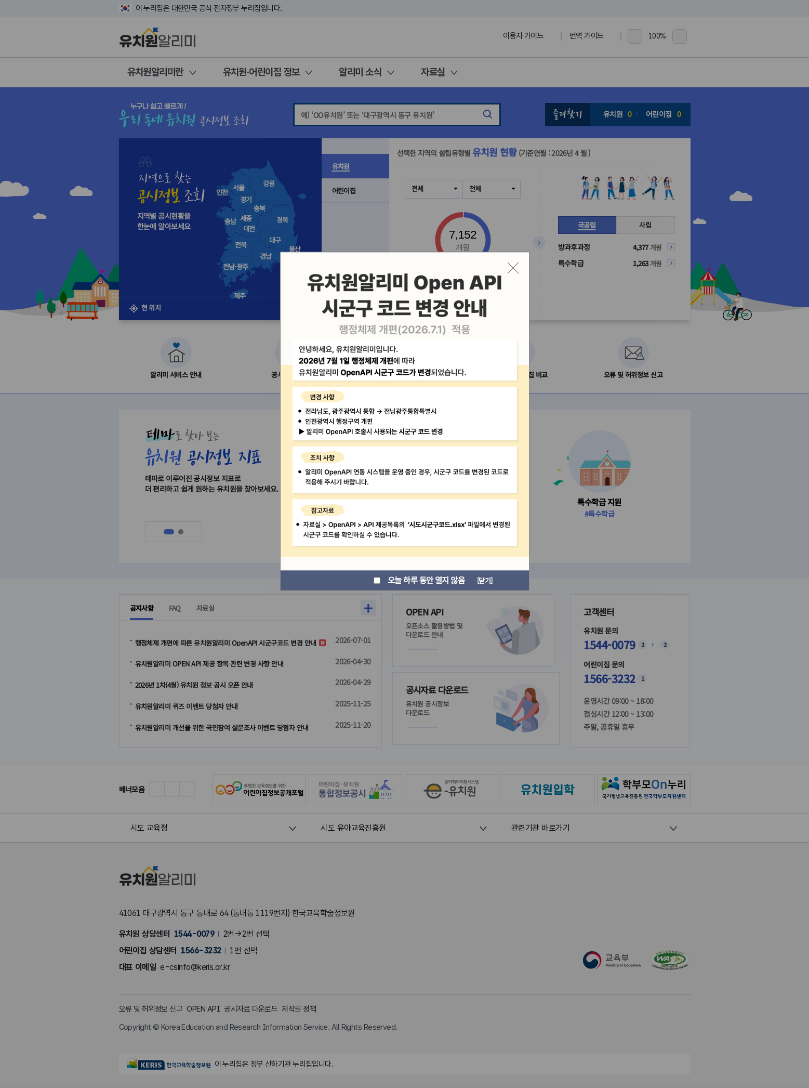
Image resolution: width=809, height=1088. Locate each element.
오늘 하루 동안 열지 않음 (416, 580)
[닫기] (483, 580)
